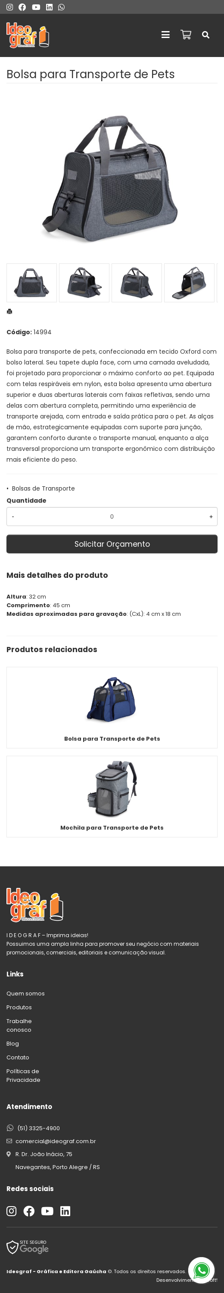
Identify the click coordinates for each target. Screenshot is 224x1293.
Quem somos (25, 993)
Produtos (19, 1007)
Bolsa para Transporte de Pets (112, 739)
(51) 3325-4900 (38, 1128)
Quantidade (26, 500)
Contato (17, 1057)
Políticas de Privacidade (23, 1075)
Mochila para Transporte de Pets (112, 828)
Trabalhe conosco (19, 1025)
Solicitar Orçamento (112, 544)
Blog (12, 1043)
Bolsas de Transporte (43, 488)
